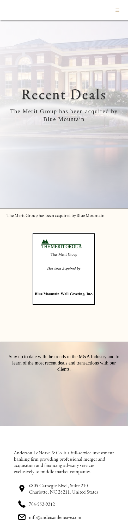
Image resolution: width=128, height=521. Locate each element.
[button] (117, 10)
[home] (4, 10)
